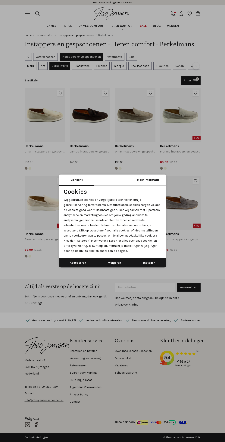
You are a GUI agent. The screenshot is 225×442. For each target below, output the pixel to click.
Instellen (149, 262)
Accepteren (78, 262)
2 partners (153, 210)
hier (118, 240)
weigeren (114, 262)
